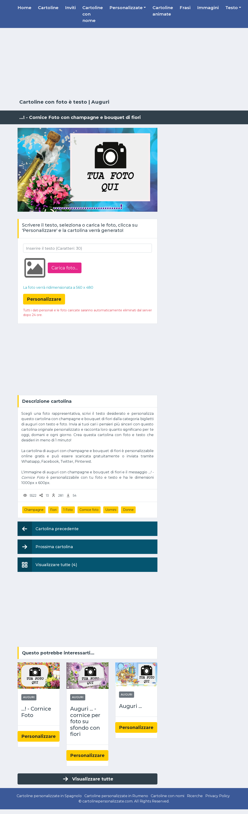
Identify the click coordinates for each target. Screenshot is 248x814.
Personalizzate (126, 7)
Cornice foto (89, 510)
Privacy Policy (217, 796)
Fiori (53, 510)
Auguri (100, 102)
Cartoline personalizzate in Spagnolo (49, 796)
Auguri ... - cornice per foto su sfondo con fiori (85, 721)
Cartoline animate (163, 11)
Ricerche (195, 796)
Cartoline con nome (92, 14)
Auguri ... (130, 706)
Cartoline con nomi (167, 796)
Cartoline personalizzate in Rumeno (116, 796)
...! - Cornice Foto (36, 712)
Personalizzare (38, 736)
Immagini (208, 7)
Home (24, 7)
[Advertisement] (124, 64)
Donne (128, 510)
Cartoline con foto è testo (53, 102)
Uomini (110, 510)
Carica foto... (65, 268)
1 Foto (68, 510)
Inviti (70, 7)
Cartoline (48, 7)
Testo (231, 7)
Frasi (185, 7)
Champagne (34, 510)
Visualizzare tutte (87, 778)
